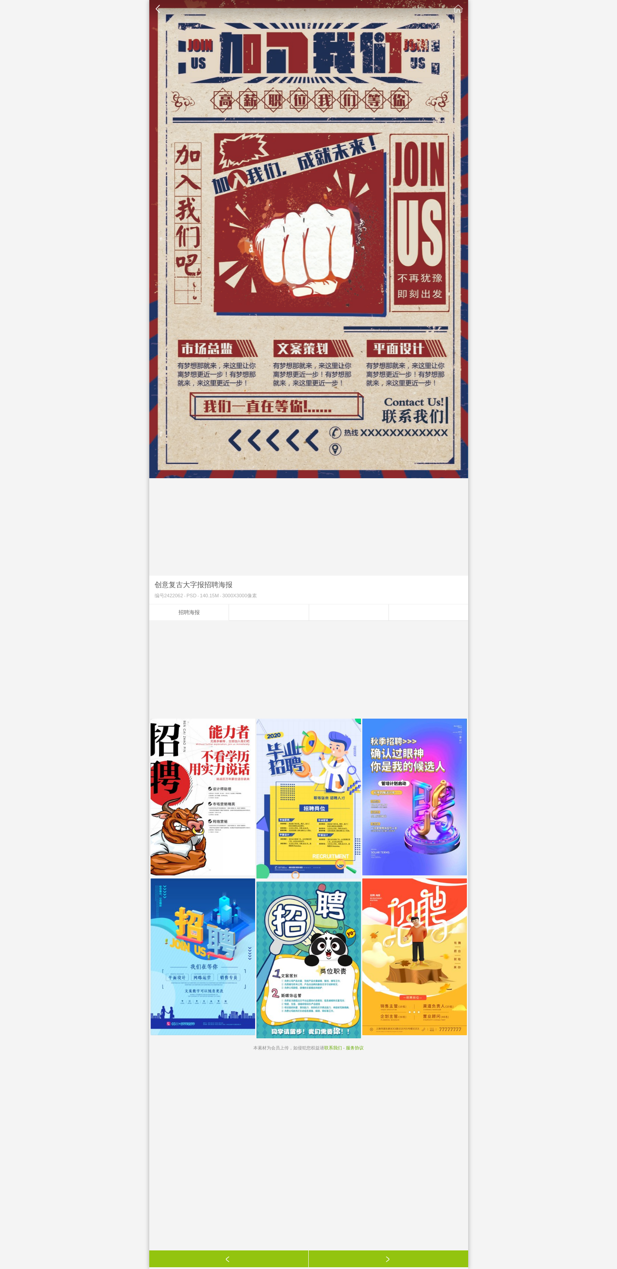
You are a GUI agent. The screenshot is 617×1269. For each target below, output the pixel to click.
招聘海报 (189, 612)
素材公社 (458, 9)
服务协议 (355, 1047)
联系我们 (333, 1047)
